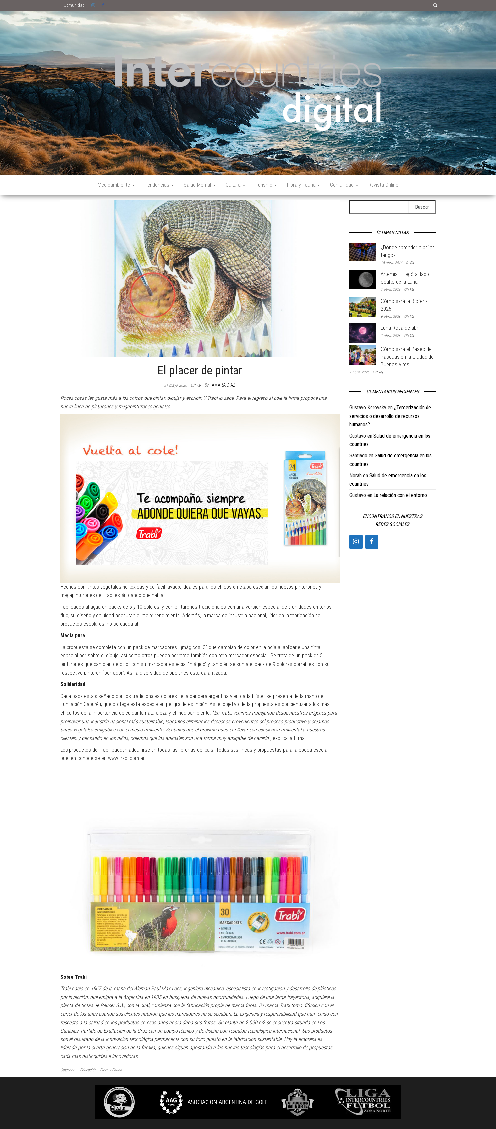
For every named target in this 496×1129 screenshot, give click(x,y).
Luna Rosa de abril (400, 327)
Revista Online (383, 185)
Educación (88, 1070)
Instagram (93, 5)
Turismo (266, 185)
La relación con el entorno (400, 495)
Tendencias (159, 185)
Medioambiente (116, 185)
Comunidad (74, 5)
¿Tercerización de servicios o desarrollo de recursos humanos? (390, 415)
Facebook (103, 5)
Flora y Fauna (303, 185)
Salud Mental (200, 185)
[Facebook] (371, 542)
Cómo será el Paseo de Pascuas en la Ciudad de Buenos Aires (407, 357)
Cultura (235, 185)
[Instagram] (356, 542)
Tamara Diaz (222, 385)
